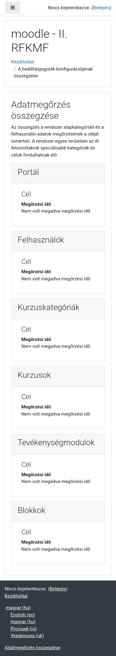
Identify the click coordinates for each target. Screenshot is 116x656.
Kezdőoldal (22, 62)
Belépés (101, 8)
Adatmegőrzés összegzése (32, 647)
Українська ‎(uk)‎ (27, 635)
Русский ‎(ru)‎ (24, 629)
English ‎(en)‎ (23, 615)
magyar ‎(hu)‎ (18, 608)
